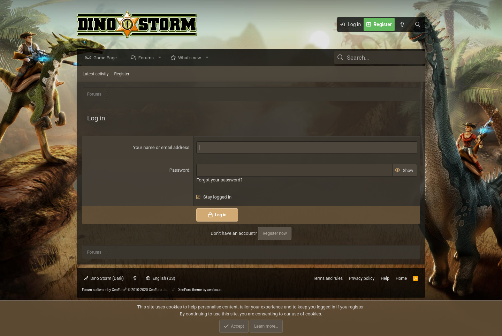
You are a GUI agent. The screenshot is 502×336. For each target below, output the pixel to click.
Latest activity (95, 74)
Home (401, 278)
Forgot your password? (219, 179)
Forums (147, 57)
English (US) (160, 278)
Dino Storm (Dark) (104, 278)
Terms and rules (328, 278)
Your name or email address (161, 147)
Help (385, 278)
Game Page (106, 57)
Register (121, 74)
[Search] (417, 24)
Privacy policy (361, 278)
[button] (161, 57)
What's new (191, 57)
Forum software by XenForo (125, 290)
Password (179, 170)
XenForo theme (190, 290)
